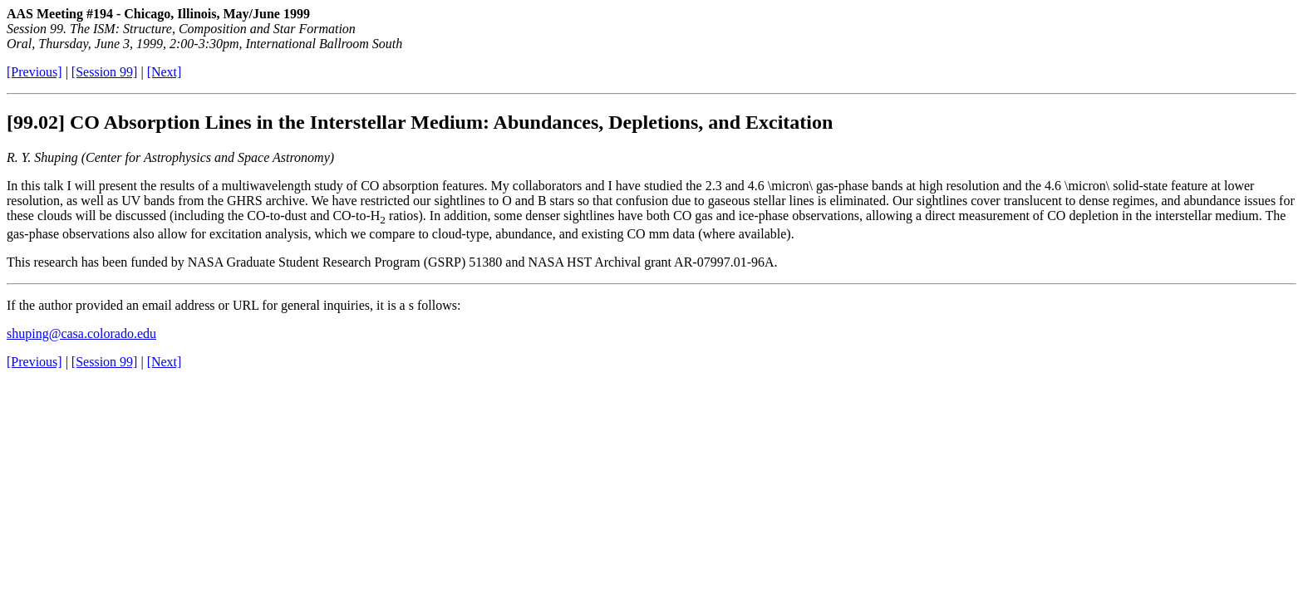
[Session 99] (104, 72)
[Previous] (34, 72)
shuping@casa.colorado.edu (81, 333)
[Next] (164, 72)
